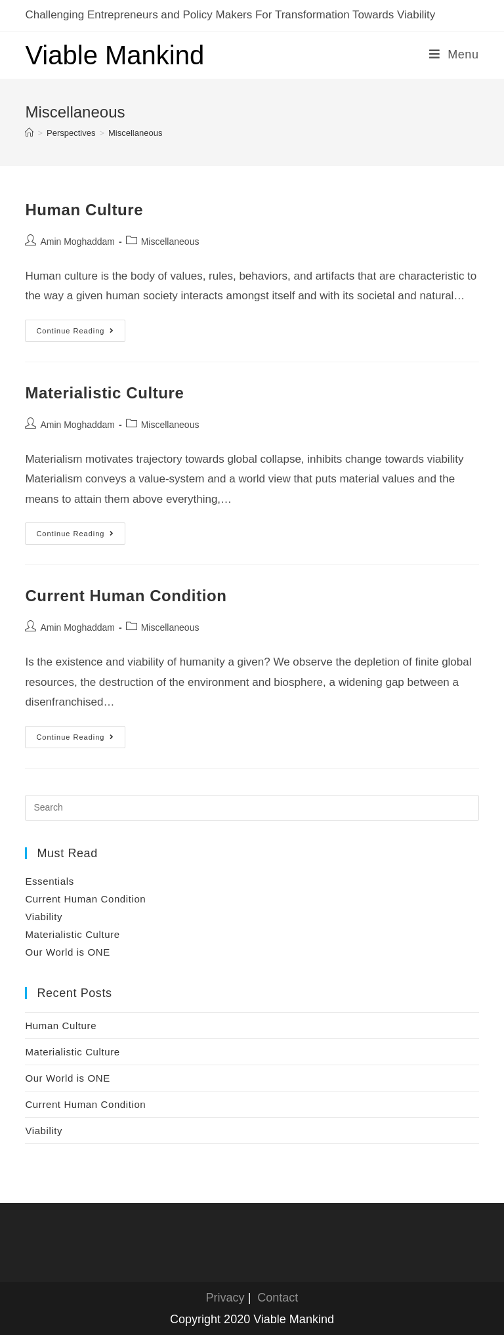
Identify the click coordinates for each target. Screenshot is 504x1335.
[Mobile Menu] (454, 54)
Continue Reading (80, 334)
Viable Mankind (114, 55)
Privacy (225, 1297)
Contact (277, 1297)
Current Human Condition (125, 595)
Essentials (49, 881)
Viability (43, 916)
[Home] (29, 133)
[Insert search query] (251, 808)
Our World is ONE (67, 952)
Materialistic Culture (104, 393)
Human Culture (84, 210)
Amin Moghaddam (77, 241)
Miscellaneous (170, 241)
